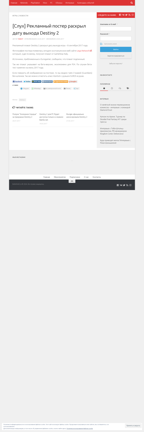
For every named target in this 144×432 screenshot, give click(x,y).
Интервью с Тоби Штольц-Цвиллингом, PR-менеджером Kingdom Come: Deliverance (113, 131)
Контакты (97, 177)
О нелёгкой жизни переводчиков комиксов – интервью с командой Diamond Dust (115, 107)
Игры (15, 16)
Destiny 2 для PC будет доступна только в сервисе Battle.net (51, 117)
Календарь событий (85, 3)
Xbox (45, 3)
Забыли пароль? (115, 63)
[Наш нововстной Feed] (129, 15)
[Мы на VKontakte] (123, 15)
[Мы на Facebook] (120, 15)
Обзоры (59, 3)
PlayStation (35, 3)
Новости (23, 16)
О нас (86, 177)
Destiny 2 (22, 100)
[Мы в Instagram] (133, 15)
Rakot (20, 39)
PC (51, 3)
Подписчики (75, 177)
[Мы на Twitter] (126, 15)
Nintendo (24, 3)
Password (105, 34)
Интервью (69, 3)
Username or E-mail (109, 24)
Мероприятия (60, 177)
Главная (14, 3)
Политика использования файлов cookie (80, 428)
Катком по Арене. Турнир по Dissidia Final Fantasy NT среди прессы (113, 119)
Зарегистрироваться (115, 56)
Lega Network (83, 51)
